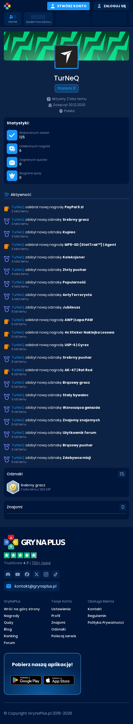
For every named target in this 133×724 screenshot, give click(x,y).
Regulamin (97, 615)
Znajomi (58, 622)
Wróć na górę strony (22, 608)
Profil (55, 615)
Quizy (8, 622)
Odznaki (58, 629)
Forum (9, 642)
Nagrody (11, 615)
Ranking (11, 635)
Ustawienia (61, 608)
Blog (8, 629)
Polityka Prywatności (106, 622)
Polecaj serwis (63, 635)
